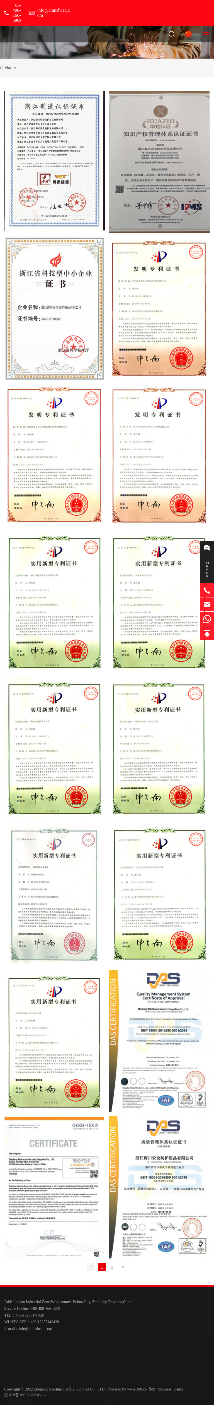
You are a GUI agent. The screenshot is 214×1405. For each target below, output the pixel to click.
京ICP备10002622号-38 (24, 1395)
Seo (152, 1389)
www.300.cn (137, 1389)
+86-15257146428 (29, 1315)
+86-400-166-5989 (17, 13)
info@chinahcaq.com (35, 1329)
